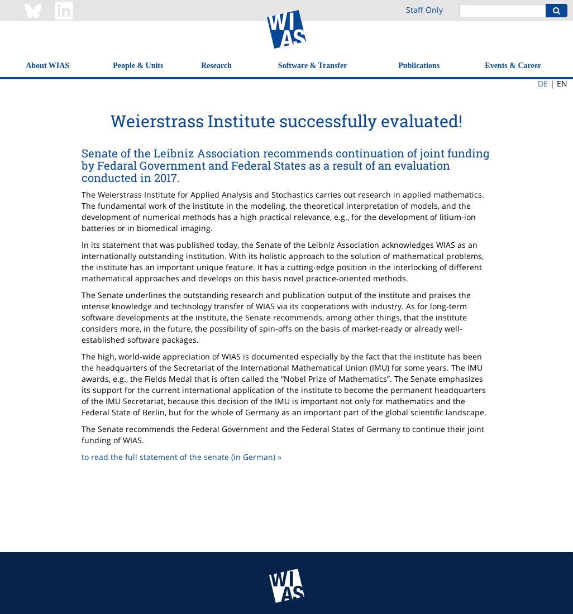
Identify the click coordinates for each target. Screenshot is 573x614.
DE (543, 83)
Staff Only (424, 9)
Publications (419, 65)
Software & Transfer (312, 65)
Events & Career (513, 65)
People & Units (138, 65)
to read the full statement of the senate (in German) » (181, 457)
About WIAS (47, 65)
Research (216, 65)
